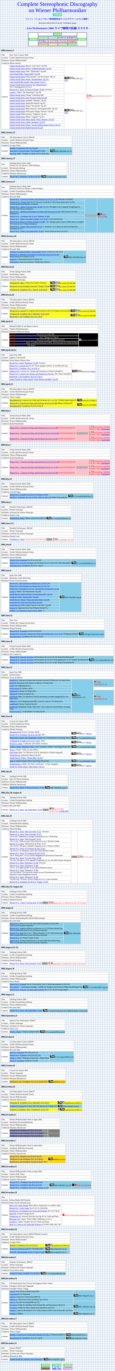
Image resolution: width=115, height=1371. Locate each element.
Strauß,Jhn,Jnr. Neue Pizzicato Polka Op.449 (26, 602)
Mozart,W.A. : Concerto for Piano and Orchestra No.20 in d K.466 (34, 473)
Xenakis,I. (13, 1313)
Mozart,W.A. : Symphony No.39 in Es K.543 (26, 1182)
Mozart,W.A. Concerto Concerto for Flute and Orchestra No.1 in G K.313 (36, 634)
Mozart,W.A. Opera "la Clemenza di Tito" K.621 (27, 849)
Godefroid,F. (14, 704)
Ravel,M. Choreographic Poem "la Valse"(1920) (27, 1252)
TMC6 (92, 372)
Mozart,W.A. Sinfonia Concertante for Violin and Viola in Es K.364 (34, 255)
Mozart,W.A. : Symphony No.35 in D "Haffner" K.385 (30, 216)
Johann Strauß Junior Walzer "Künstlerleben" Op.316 (29, 79)
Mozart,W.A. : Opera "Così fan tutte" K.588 (26, 903)
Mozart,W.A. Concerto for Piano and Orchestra (27, 990)
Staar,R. (12, 1302)
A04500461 (105, 474)
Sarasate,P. (13, 608)
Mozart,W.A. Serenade (18, 984)
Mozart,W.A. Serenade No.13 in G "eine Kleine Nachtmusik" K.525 (34, 589)
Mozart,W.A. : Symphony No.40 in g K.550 (26, 1185)
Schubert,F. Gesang (17, 1106)
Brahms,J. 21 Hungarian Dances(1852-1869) (26, 611)
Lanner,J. (13, 92)
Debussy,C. (14, 701)
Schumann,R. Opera (17, 283)
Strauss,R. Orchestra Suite (19, 1249)
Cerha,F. (13, 1291)
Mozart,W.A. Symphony (19, 560)
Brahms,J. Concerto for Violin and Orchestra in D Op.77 (30, 1335)
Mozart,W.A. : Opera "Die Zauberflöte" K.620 (27, 231)
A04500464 (105, 440)
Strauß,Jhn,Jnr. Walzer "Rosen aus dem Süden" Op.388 (30, 600)
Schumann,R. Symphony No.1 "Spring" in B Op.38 (28, 290)
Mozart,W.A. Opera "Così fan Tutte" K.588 (25, 858)
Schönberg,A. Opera (17, 518)
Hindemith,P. (14, 262)
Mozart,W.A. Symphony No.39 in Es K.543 (26, 1130)
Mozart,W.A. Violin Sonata (26, 334)
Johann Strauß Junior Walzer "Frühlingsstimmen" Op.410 (31, 69)
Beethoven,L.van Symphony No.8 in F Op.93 (26, 377)
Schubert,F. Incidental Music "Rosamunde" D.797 (28, 252)
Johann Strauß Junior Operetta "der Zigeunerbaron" (28, 85)
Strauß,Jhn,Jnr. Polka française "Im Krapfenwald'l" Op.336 (31, 594)
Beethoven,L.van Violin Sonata (28, 337)
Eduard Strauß (15, 114)
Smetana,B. (14, 707)
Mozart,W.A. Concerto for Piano (22, 563)
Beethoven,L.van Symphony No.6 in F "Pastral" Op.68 (30, 286)
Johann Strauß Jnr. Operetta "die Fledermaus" (26, 1359)
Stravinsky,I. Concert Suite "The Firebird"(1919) (27, 151)
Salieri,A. (13, 1058)
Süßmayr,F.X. (14, 371)
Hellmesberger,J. (16, 764)
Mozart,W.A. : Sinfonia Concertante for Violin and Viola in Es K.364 (35, 212)
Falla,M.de (13, 697)
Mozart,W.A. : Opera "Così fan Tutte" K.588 (26, 207)
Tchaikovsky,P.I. (15, 1216)
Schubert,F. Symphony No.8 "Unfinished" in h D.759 (29, 1110)
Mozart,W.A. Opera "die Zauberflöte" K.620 (26, 738)
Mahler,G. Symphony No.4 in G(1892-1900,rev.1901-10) (30, 497)
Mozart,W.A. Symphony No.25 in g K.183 (25, 1055)
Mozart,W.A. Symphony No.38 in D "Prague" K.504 (29, 495)
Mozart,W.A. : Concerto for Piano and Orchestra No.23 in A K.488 (34, 428)
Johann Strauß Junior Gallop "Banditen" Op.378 (27, 122)
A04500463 (105, 463)
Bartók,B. (13, 259)
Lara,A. (12, 761)
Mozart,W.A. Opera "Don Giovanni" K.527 (25, 832)
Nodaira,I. (13, 1310)
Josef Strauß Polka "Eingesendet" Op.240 (25, 74)
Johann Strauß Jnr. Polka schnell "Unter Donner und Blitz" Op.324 (34, 379)
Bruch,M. (13, 1214)
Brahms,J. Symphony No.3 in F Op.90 (24, 148)
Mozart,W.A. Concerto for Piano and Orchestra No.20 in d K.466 (33, 403)
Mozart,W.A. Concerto (18, 311)
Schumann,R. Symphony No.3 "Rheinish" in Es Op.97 (29, 314)
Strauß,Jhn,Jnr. (15, 605)
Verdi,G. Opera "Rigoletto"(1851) (22, 747)
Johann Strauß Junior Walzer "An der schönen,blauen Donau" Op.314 (35, 125)
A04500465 (105, 435)
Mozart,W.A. (14, 924)
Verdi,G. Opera (15, 1032)
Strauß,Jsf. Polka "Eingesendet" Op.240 (24, 597)
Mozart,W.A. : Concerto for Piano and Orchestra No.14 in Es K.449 (34, 462)
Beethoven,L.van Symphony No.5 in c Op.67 (26, 317)
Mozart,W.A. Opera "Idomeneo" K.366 (24, 363)
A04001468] (64, 811)
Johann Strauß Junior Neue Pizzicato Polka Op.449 (28, 98)
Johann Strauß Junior (17, 66)
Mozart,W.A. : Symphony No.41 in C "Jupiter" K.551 (29, 1188)
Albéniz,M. (14, 694)
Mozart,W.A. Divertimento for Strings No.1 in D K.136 (30, 583)
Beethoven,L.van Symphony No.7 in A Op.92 (26, 1133)
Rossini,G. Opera (16, 744)
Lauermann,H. (15, 1294)
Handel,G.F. (14, 680)
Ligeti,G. (13, 1297)
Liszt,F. (12, 686)
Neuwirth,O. (14, 987)
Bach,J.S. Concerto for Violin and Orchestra (25, 1224)
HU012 (89, 734)
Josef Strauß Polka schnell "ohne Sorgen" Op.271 (28, 82)
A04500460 (105, 429)
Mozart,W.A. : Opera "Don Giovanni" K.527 (26, 227)
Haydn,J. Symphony (17, 1053)
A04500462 (105, 469)
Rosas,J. (13, 750)
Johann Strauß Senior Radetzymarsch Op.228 (26, 128)
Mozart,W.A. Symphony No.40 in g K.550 (25, 176)
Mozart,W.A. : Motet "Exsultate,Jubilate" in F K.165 (29, 219)
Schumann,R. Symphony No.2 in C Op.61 (25, 741)
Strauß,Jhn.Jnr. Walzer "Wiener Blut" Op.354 (26, 758)
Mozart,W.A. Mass (17, 933)
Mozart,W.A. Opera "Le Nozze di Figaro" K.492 (27, 222)
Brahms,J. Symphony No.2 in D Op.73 (24, 1245)
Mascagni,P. (21, 343)
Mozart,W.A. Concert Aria (19, 366)
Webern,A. (13, 1300)
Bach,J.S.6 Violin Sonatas (19, 1205)
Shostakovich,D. (16, 400)
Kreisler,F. (13, 1222)
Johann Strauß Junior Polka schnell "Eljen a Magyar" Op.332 (32, 120)
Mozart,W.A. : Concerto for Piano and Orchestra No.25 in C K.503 (34, 199)
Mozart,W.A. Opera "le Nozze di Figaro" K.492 (27, 90)
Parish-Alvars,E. (16, 688)
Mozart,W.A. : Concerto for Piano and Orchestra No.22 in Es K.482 (34, 433)
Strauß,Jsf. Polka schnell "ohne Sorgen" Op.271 (27, 767)
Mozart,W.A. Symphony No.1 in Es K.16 (24, 368)
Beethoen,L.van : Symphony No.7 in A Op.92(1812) (29, 1082)
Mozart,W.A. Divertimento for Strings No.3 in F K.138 (30, 586)
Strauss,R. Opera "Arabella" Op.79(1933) (25, 1273)
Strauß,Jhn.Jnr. (15, 755)
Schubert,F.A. (22, 345)
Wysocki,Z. (14, 1305)
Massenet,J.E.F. (15, 1219)
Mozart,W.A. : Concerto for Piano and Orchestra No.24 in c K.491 (34, 439)
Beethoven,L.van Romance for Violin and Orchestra (28, 1211)
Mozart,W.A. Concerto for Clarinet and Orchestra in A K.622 (32, 374)
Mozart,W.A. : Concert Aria (20, 202)
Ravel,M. (13, 154)
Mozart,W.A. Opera (17, 844)
